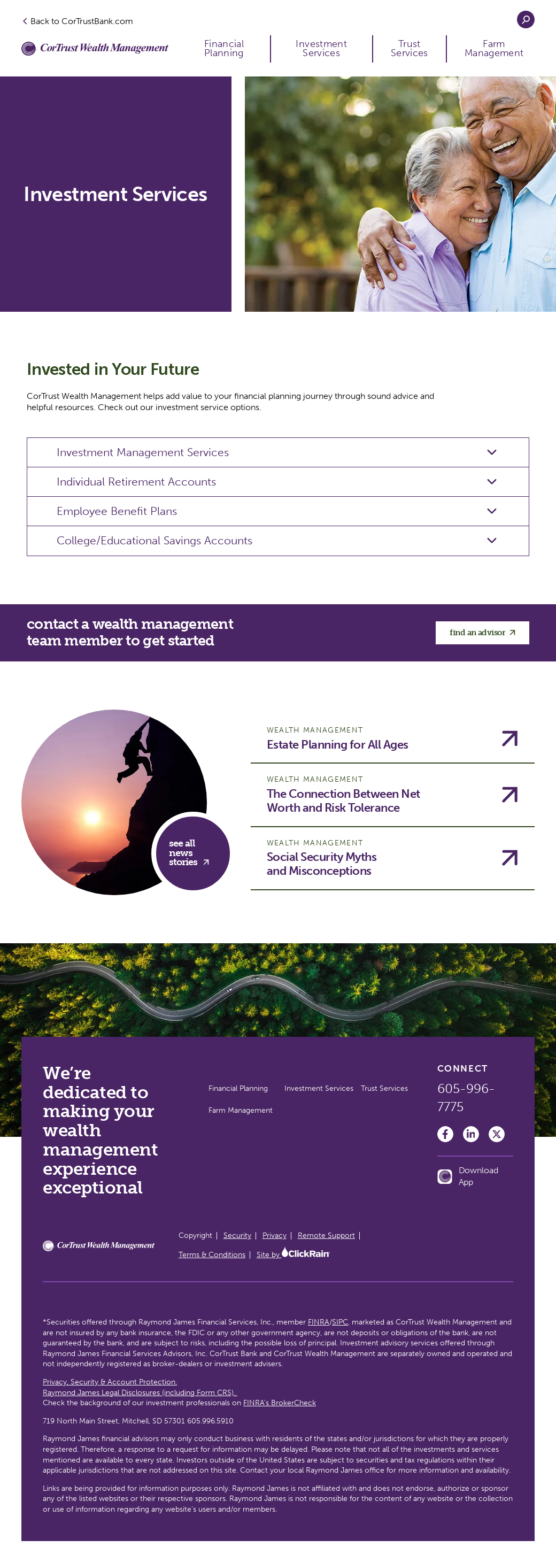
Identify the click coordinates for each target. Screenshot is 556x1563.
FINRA (318, 1322)
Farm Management (494, 49)
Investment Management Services (143, 452)
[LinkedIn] (471, 1134)
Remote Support (326, 1235)
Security (237, 1235)
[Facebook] (445, 1134)
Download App (468, 1176)
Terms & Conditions (212, 1254)
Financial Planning (224, 49)
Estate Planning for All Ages (337, 745)
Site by (293, 1254)
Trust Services (409, 49)
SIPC (340, 1322)
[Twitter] (497, 1134)
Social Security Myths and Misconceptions (322, 864)
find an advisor (482, 632)
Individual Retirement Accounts (136, 481)
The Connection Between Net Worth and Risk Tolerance (343, 801)
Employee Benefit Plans (117, 511)
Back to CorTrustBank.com (77, 21)
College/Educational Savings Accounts (154, 540)
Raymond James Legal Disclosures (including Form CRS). (140, 1392)
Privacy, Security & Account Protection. (110, 1382)
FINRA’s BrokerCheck (279, 1402)
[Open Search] (526, 19)
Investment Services (321, 49)
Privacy (274, 1235)
